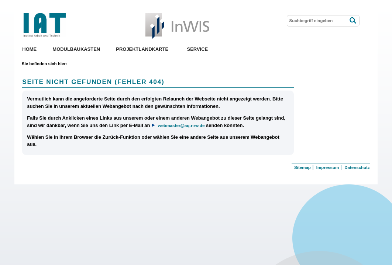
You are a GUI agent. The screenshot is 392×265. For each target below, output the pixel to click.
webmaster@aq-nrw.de (181, 125)
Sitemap (302, 167)
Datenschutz (356, 167)
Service (197, 49)
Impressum (327, 167)
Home (29, 49)
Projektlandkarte (142, 49)
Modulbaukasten (76, 49)
